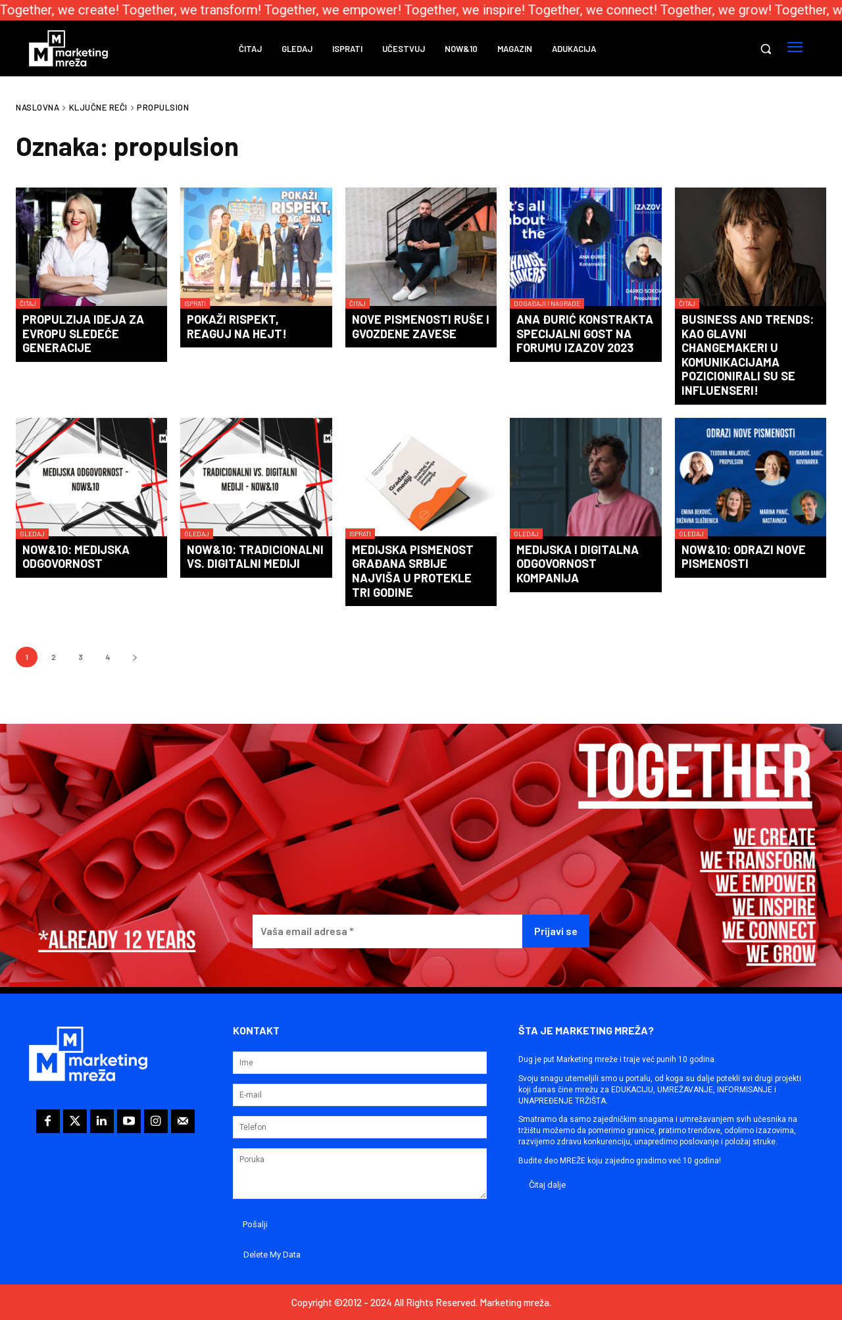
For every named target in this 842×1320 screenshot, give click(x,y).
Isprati (195, 303)
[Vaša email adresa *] (387, 931)
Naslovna (37, 107)
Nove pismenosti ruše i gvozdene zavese (420, 326)
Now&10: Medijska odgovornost (76, 556)
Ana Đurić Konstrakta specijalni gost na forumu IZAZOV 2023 (584, 333)
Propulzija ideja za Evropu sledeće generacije (83, 333)
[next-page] (134, 657)
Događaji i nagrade (547, 303)
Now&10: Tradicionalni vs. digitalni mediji (255, 556)
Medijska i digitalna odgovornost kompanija (577, 563)
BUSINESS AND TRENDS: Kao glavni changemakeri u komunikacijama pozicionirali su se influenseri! (747, 354)
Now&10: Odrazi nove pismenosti (743, 556)
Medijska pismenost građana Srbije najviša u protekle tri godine (413, 570)
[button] (766, 49)
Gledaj (32, 534)
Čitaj (28, 303)
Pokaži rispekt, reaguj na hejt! (237, 326)
